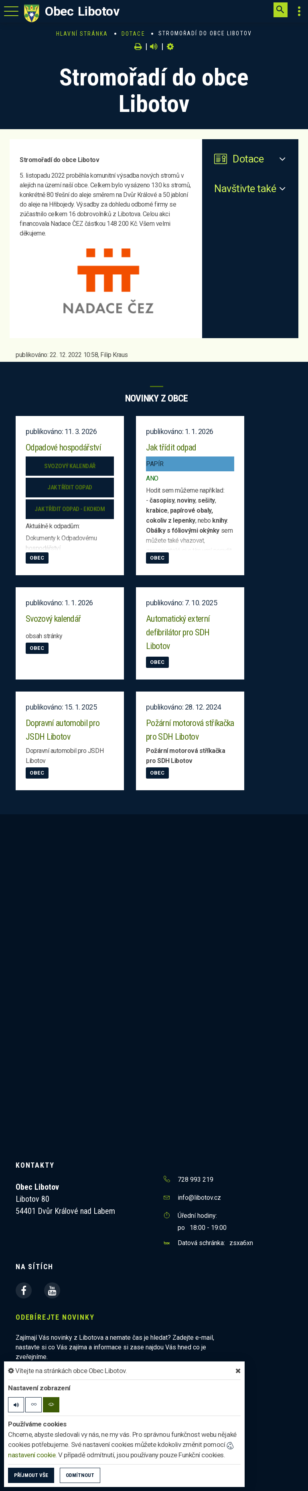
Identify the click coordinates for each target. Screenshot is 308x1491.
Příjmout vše (31, 1475)
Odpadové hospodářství (63, 447)
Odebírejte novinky (55, 1317)
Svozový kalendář (69, 466)
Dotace (133, 33)
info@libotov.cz (199, 1197)
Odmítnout (80, 1475)
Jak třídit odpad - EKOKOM (69, 509)
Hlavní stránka (82, 33)
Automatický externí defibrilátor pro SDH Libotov (178, 632)
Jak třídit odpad (69, 487)
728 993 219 (195, 1179)
